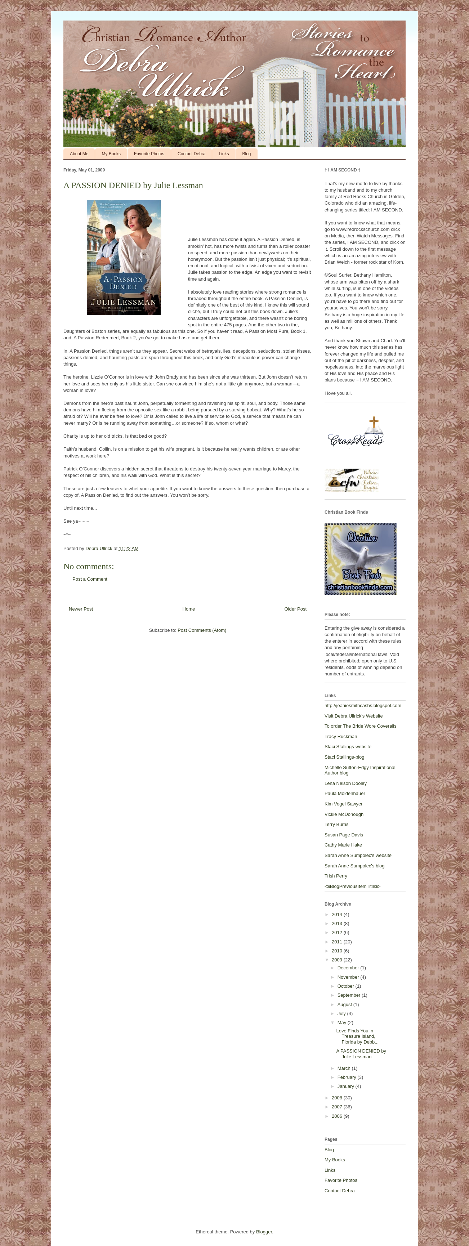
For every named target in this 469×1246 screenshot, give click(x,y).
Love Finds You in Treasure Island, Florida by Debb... (357, 1036)
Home (189, 609)
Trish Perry (336, 876)
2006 (338, 1116)
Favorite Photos (149, 153)
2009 (338, 960)
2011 (338, 941)
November (349, 977)
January (347, 1086)
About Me (79, 153)
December (349, 967)
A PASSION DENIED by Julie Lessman (361, 1053)
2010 (338, 951)
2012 (338, 932)
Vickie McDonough (344, 814)
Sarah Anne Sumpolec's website (358, 855)
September (350, 995)
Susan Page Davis (344, 835)
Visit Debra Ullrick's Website (354, 716)
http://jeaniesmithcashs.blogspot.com (363, 705)
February (348, 1077)
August (345, 1004)
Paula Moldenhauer (345, 793)
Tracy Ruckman (341, 736)
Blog (246, 153)
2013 (338, 923)
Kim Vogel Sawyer (344, 804)
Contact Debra (191, 153)
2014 (338, 914)
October (347, 986)
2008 (338, 1097)
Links (224, 153)
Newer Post (81, 609)
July (342, 1013)
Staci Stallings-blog (345, 757)
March (345, 1068)
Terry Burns (336, 824)
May (343, 1022)
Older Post (296, 609)
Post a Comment (89, 579)
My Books (111, 153)
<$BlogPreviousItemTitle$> (353, 886)
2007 (338, 1106)
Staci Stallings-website (348, 746)
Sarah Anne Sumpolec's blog (355, 865)
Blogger (264, 1231)
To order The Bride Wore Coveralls (361, 726)
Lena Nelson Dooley (346, 783)
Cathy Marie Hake (343, 845)
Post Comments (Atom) (202, 630)
